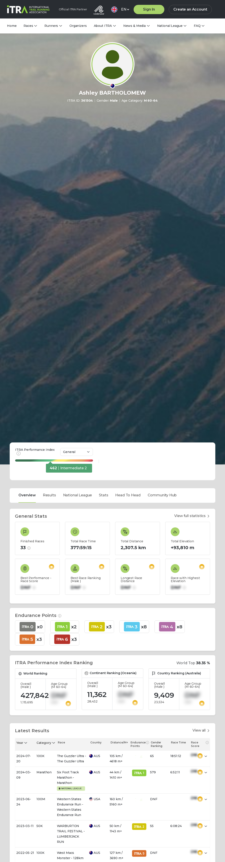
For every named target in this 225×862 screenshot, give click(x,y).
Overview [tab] (27, 439)
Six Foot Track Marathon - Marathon (68, 721)
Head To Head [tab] (127, 439)
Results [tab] (49, 439)
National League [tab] (77, 439)
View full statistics (192, 459)
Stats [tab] (103, 439)
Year (19, 686)
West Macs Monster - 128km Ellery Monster (70, 801)
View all (201, 674)
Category (43, 686)
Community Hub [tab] (162, 439)
